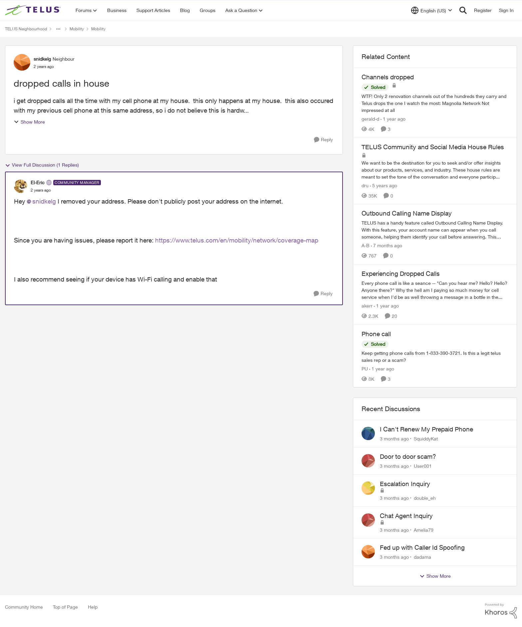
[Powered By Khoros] (501, 611)
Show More (29, 122)
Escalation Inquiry (405, 483)
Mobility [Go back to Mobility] (77, 28)
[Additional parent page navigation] (58, 29)
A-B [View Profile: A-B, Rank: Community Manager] (366, 245)
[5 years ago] (383, 185)
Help (93, 607)
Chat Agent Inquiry (406, 515)
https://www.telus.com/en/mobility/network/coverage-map (236, 240)
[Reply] (323, 139)
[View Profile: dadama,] (368, 551)
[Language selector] (431, 10)
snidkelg (44, 201)
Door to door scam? (408, 456)
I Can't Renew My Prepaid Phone (426, 429)
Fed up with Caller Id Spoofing (422, 547)
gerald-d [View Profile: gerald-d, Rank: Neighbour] (370, 119)
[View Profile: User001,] (368, 460)
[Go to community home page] (33, 10)
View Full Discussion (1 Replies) (42, 165)
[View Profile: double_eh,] (368, 488)
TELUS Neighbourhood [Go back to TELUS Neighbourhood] (26, 28)
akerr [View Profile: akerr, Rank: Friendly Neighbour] (367, 306)
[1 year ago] (393, 118)
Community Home (24, 607)
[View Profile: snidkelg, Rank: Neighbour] (22, 62)
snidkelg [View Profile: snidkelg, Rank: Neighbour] (42, 59)
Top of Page (65, 607)
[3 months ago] (394, 438)
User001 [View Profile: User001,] (423, 466)
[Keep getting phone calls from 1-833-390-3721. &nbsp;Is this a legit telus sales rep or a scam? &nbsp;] (435, 356)
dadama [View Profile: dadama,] (422, 557)
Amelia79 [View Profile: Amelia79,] (423, 529)
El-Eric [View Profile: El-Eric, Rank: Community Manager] (38, 182)
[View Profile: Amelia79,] (368, 520)
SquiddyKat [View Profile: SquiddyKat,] (426, 438)
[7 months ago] (386, 245)
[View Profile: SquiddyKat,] (368, 433)
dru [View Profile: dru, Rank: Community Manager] (365, 185)
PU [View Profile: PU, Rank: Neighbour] (365, 368)
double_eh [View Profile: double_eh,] (425, 498)
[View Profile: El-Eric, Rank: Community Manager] (20, 186)
